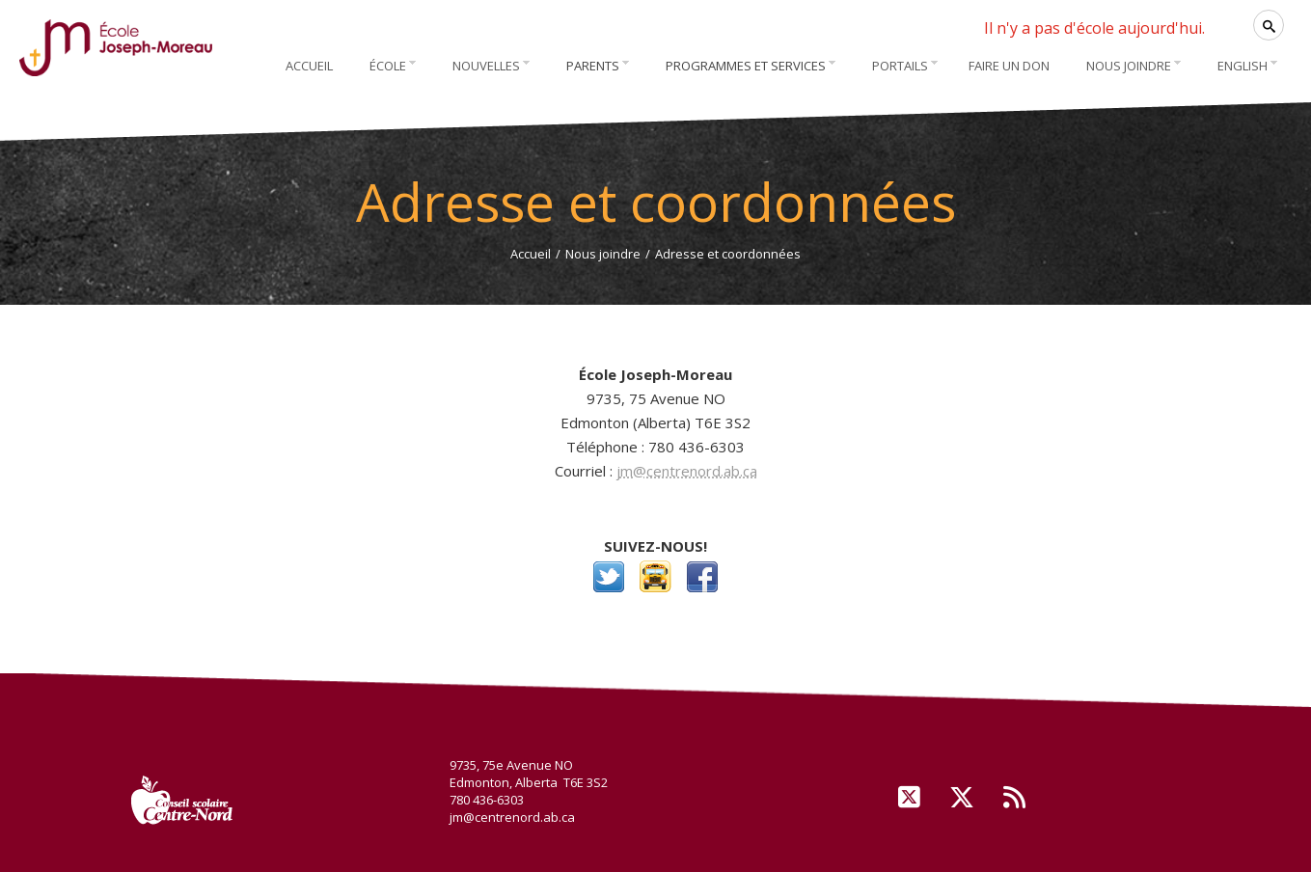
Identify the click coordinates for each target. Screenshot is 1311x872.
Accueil (530, 253)
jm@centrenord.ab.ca (686, 470)
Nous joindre (603, 253)
